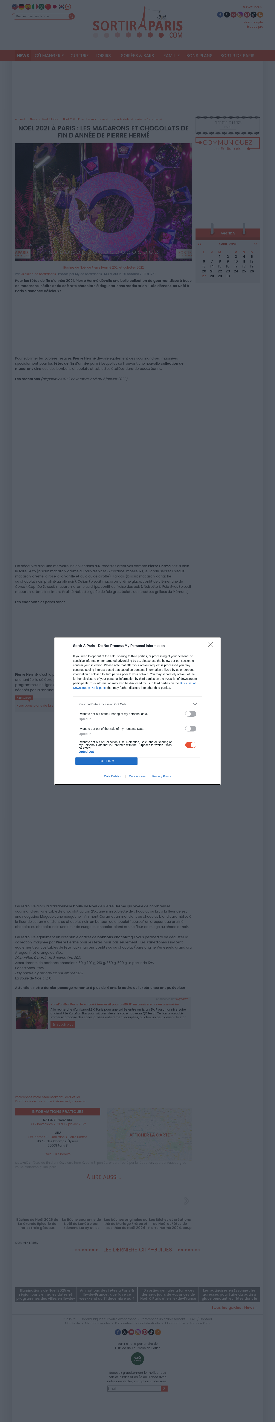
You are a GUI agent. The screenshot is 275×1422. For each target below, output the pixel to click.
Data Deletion (113, 776)
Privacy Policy (161, 776)
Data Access (137, 776)
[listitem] (137, 704)
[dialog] (137, 711)
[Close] (212, 646)
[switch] (190, 714)
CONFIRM (106, 761)
